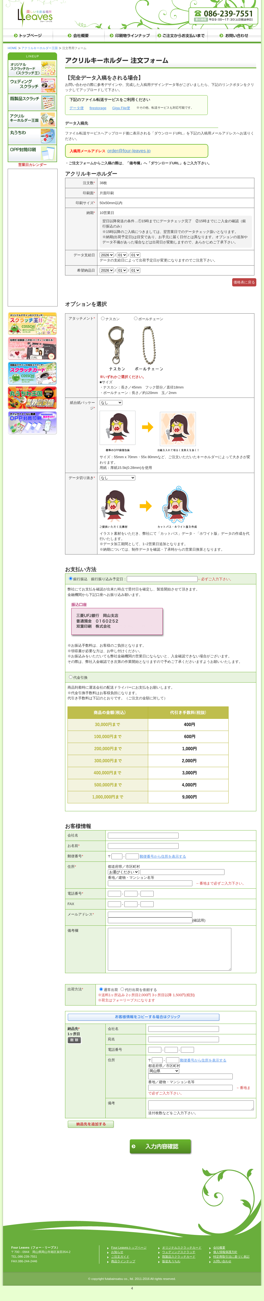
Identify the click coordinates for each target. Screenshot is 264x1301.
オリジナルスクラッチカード (181, 1257)
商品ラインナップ (123, 1271)
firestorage (97, 108)
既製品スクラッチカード (178, 1266)
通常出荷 (111, 998)
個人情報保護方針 (225, 1261)
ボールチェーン (149, 345)
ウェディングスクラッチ (178, 1261)
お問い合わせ (222, 1271)
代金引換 (80, 677)
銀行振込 (80, 579)
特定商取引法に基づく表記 (231, 1266)
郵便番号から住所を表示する (163, 856)
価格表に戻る (244, 282)
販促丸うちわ (171, 1271)
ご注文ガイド (120, 1266)
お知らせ (117, 1261)
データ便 (76, 108)
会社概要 (219, 1257)
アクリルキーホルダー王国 (39, 48)
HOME (12, 48)
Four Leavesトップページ (129, 1257)
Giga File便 (121, 108)
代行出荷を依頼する (141, 998)
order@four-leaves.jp (128, 150)
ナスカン (116, 345)
